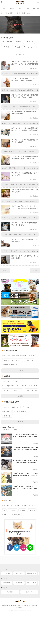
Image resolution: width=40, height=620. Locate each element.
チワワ (32, 356)
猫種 (18, 41)
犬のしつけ (7, 573)
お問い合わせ (6, 605)
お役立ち (12, 9)
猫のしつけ (7, 582)
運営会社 (34, 605)
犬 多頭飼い (10, 592)
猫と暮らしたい (31, 582)
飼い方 (29, 41)
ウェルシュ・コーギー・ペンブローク (14, 356)
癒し (20, 9)
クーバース (33, 386)
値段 (17, 47)
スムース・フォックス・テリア (12, 360)
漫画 (28, 9)
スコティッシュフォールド (10, 407)
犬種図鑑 (20, 396)
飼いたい (5, 515)
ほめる (32, 506)
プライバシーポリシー (24, 605)
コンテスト (36, 9)
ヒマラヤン (6, 411)
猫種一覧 (20, 422)
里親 (6, 47)
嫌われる (31, 510)
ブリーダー (7, 41)
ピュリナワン (29, 592)
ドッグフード (7, 506)
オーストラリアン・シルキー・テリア (14, 386)
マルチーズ (29, 360)
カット (22, 510)
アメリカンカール (20, 411)
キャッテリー (29, 47)
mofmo (20, 2)
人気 (4, 9)
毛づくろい (16, 515)
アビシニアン (7, 416)
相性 (24, 506)
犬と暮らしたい (31, 573)
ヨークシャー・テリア (9, 364)
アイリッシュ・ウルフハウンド (12, 390)
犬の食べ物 (19, 573)
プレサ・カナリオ (31, 390)
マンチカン (27, 407)
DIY (17, 506)
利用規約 (13, 605)
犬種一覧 (20, 370)
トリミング (12, 510)
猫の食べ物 (19, 582)
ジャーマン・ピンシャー (10, 381)
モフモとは (19, 607)
